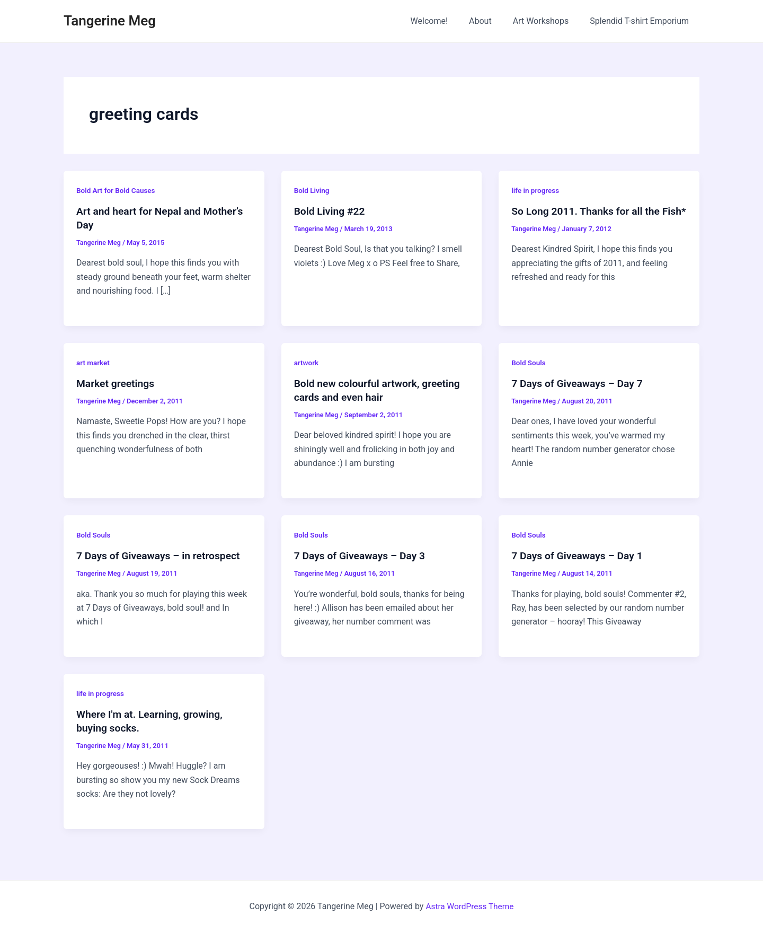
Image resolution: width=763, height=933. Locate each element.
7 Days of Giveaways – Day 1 (579, 555)
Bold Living (312, 190)
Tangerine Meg (110, 21)
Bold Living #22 (331, 211)
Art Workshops (547, 21)
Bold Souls (529, 362)
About (491, 21)
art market (93, 362)
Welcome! (444, 21)
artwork (307, 362)
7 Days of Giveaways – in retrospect (161, 555)
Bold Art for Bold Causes (117, 190)
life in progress (536, 190)
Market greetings (116, 383)
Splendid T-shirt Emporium (641, 21)
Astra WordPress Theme (469, 906)
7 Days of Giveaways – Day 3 (362, 555)
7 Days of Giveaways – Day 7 (579, 383)
